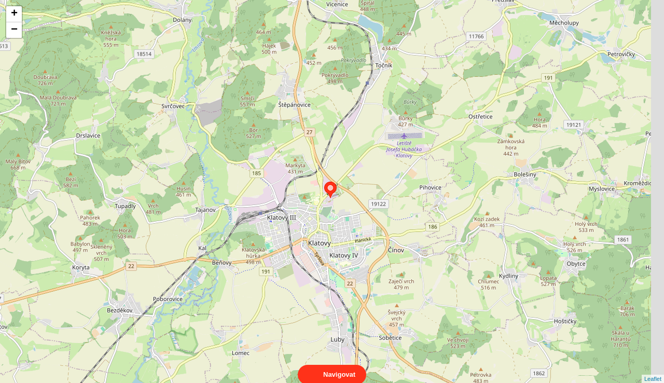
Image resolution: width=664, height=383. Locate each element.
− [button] (14, 30)
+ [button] (14, 14)
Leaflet (652, 369)
